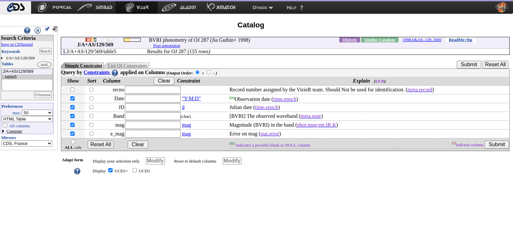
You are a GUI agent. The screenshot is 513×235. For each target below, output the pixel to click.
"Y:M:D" (191, 98)
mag (186, 125)
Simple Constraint (83, 65)
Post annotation (166, 45)
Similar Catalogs (379, 39)
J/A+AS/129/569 (27, 71)
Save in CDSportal (17, 44)
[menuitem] (15, 7)
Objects (350, 39)
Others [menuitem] (260, 7)
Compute (14, 131)
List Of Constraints (127, 65)
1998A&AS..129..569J (421, 39)
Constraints (101, 72)
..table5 (27, 77)
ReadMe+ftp (460, 39)
